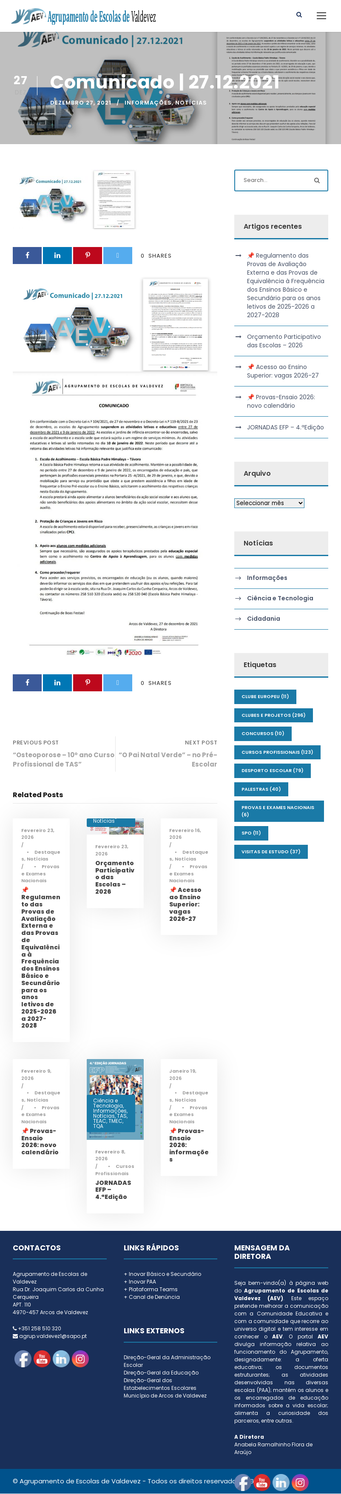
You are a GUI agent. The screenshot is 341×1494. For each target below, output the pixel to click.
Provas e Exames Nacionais (40, 873)
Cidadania (263, 619)
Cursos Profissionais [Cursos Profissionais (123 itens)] (277, 752)
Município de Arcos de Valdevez (165, 1396)
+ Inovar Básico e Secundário (162, 1274)
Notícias (191, 103)
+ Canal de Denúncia (152, 1297)
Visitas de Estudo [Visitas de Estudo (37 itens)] (271, 852)
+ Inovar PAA (140, 1282)
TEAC (99, 1121)
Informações (148, 103)
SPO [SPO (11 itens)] (251, 833)
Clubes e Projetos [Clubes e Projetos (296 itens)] (274, 715)
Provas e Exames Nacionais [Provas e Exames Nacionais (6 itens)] (278, 811)
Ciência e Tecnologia (108, 1103)
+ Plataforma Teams (151, 1289)
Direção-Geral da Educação (161, 1373)
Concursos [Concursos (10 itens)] (263, 733)
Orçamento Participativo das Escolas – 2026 (284, 341)
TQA (98, 1126)
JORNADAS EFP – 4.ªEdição (285, 427)
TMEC (115, 1121)
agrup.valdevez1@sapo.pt (53, 1336)
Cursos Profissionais (114, 1170)
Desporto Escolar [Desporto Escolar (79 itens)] (273, 770)
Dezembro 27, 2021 (80, 103)
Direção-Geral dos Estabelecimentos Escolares (160, 1384)
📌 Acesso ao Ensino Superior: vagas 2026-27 (185, 904)
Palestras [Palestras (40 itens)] (261, 789)
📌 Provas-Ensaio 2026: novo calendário (40, 1142)
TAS (122, 1115)
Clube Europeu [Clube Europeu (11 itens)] (265, 696)
